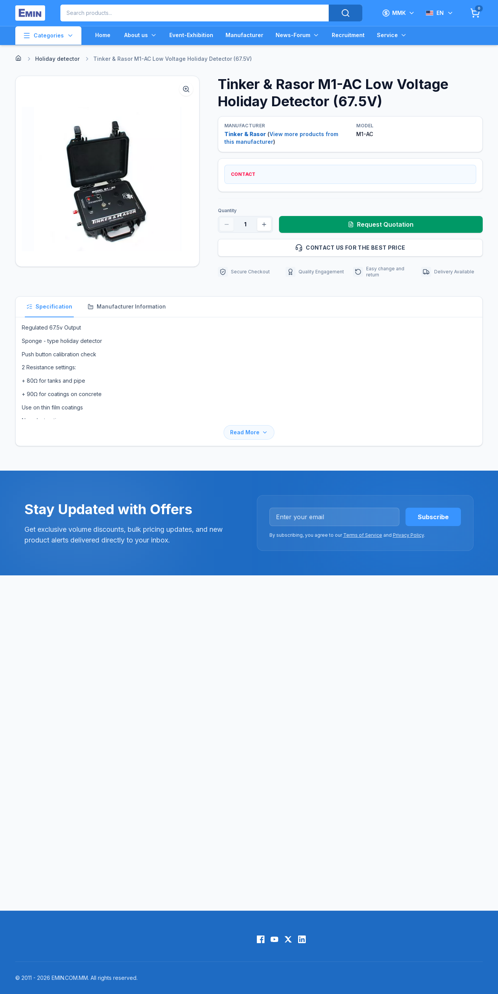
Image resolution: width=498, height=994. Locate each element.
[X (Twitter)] (288, 939)
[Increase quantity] (264, 224)
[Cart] (475, 13)
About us (140, 35)
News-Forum (298, 35)
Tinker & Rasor (245, 134)
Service (392, 35)
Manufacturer (244, 35)
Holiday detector (57, 58)
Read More (249, 432)
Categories (48, 35)
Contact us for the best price (385, 248)
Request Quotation (381, 224)
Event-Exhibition (191, 35)
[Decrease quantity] (227, 224)
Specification (49, 306)
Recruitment (348, 35)
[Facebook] (260, 939)
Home (102, 35)
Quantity (227, 210)
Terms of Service (362, 535)
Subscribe (433, 517)
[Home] (18, 58)
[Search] (345, 13)
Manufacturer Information (127, 306)
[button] (107, 171)
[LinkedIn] (302, 939)
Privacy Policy (408, 535)
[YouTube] (274, 939)
